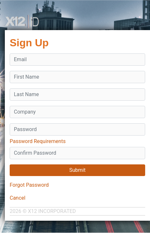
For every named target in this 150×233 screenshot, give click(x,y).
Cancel (17, 198)
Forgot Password (29, 185)
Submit (77, 170)
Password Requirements (37, 141)
